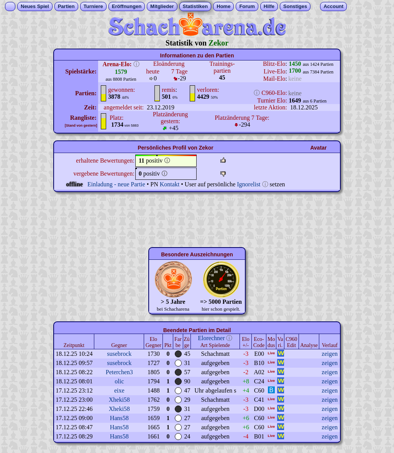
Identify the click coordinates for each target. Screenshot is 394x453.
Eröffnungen (126, 6)
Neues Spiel (35, 6)
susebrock (119, 353)
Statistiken (195, 6)
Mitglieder (162, 6)
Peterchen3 (119, 372)
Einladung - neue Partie (116, 184)
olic (119, 381)
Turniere (93, 6)
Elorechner (211, 338)
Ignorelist (248, 184)
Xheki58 (119, 399)
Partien (66, 6)
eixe (119, 390)
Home (223, 6)
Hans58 (119, 418)
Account (333, 6)
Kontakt (170, 184)
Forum (246, 6)
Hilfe (269, 6)
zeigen (330, 353)
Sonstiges (295, 6)
